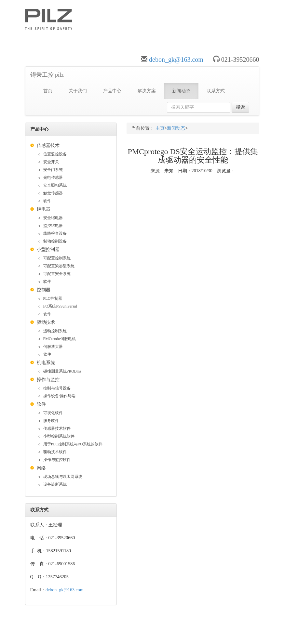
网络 (41, 468)
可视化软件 (53, 413)
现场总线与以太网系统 (62, 476)
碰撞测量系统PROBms (62, 371)
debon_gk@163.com (176, 59)
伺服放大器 (53, 346)
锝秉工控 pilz (47, 75)
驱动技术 (46, 322)
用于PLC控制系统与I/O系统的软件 (72, 444)
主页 (160, 128)
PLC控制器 (52, 298)
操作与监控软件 (57, 459)
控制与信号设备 (57, 388)
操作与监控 (48, 379)
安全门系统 (53, 169)
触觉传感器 (53, 193)
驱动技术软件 (55, 452)
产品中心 (112, 90)
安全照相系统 (55, 185)
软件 (47, 201)
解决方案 (147, 90)
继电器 (43, 209)
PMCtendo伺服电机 (59, 338)
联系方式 (216, 90)
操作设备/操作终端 (59, 396)
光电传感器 (53, 177)
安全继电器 (53, 218)
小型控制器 (48, 249)
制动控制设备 (55, 241)
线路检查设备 (55, 233)
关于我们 (78, 90)
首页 (47, 90)
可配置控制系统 (57, 258)
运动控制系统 (55, 331)
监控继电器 (53, 225)
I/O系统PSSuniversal (60, 306)
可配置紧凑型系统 (58, 266)
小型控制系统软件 (58, 436)
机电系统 (46, 362)
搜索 (240, 107)
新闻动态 (181, 90)
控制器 (43, 289)
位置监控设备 (55, 154)
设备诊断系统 (55, 484)
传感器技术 (48, 145)
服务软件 (51, 420)
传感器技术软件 (57, 428)
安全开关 (51, 162)
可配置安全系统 (57, 273)
